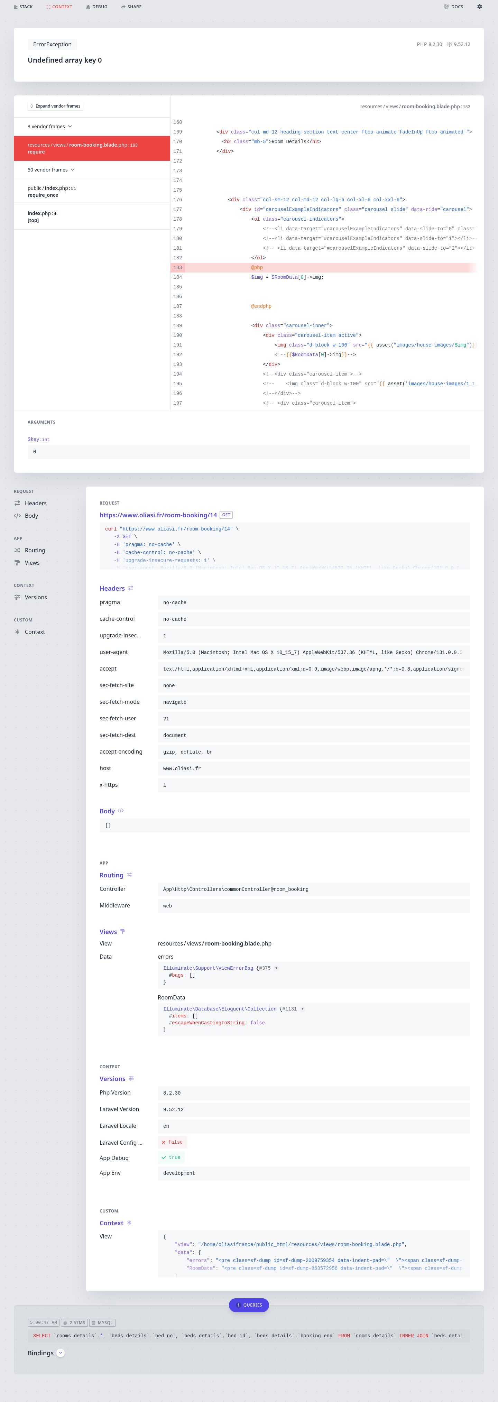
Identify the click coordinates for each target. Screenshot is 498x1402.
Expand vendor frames (55, 106)
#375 (269, 968)
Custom (23, 620)
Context (24, 585)
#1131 (293, 1009)
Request (24, 491)
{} (221, 975)
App (18, 538)
